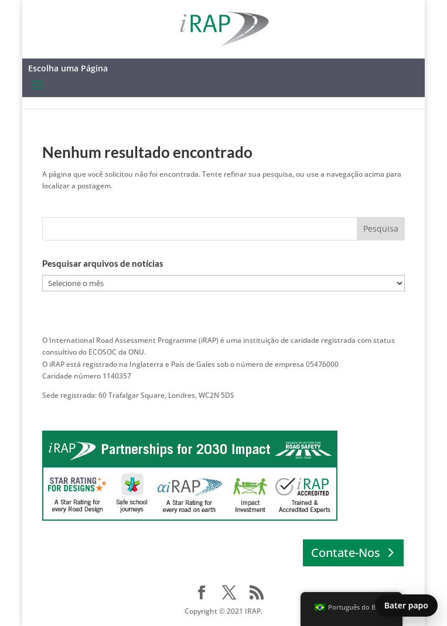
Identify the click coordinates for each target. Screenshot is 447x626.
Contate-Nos (345, 552)
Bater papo (406, 605)
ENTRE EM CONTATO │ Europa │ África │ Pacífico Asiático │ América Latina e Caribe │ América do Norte (214, 407)
